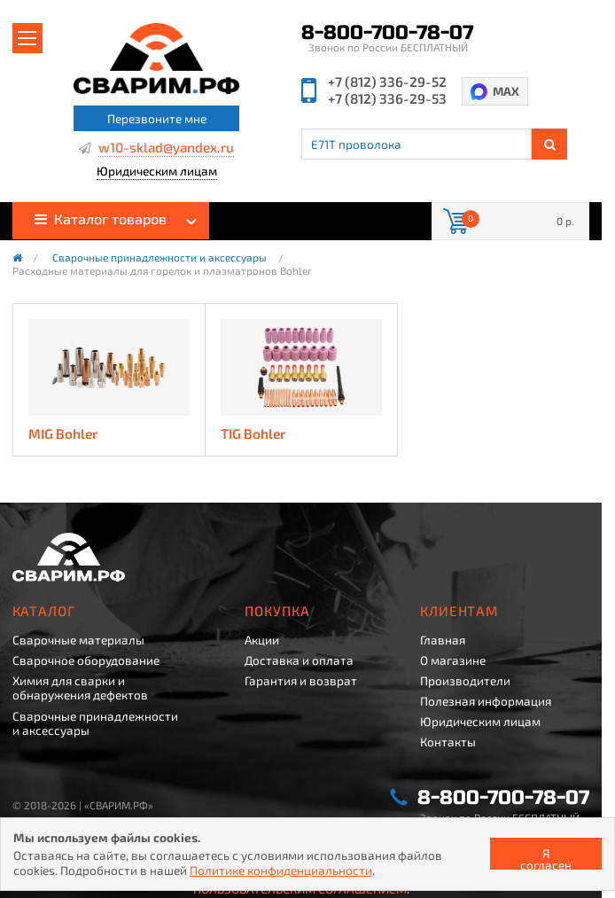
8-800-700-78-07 (387, 33)
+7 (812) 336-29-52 (387, 82)
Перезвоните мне (156, 118)
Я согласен (546, 858)
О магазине (453, 660)
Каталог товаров (101, 218)
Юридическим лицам (157, 171)
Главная (442, 640)
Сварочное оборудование (86, 660)
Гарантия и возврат (301, 681)
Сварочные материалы (78, 640)
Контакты (448, 742)
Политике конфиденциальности (281, 870)
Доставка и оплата (299, 660)
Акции (262, 640)
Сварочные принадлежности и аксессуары (159, 258)
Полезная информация (485, 701)
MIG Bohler (62, 434)
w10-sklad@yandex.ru (166, 148)
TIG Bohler (253, 434)
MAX (506, 90)
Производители (465, 681)
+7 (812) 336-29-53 (387, 98)
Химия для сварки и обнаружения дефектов (80, 688)
